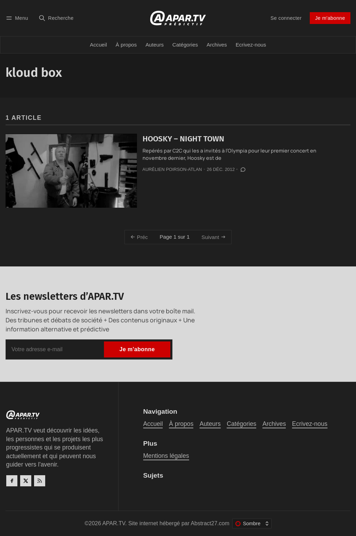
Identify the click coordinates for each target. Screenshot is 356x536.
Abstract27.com (210, 523)
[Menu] (18, 18)
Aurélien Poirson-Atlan (172, 169)
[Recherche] (56, 18)
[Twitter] (25, 480)
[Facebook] (11, 480)
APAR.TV (113, 523)
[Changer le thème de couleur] (252, 523)
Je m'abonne (330, 18)
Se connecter (286, 18)
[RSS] (39, 480)
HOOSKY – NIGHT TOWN (183, 138)
